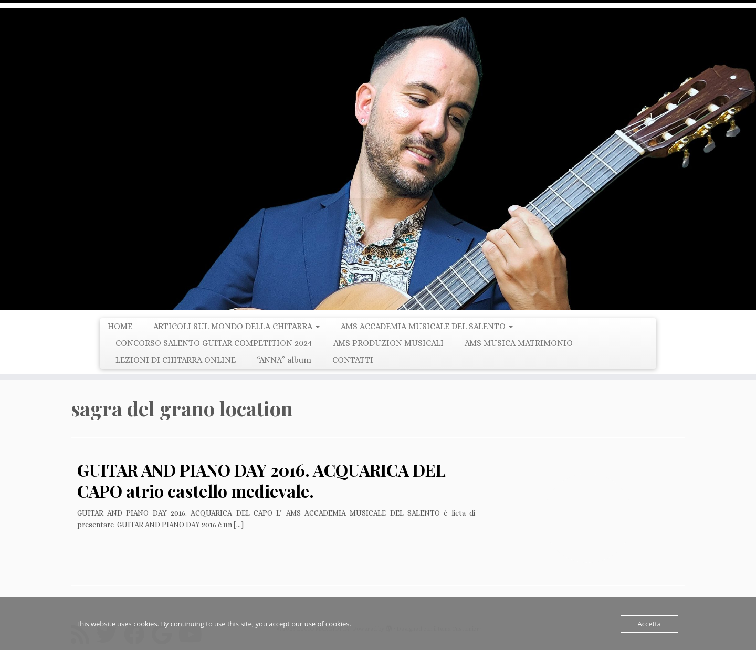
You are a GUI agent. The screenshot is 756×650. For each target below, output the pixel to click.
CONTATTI (352, 360)
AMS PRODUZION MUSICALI (388, 343)
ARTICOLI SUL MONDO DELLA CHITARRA (236, 326)
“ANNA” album (284, 360)
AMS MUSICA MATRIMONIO (519, 343)
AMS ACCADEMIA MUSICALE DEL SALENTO (427, 326)
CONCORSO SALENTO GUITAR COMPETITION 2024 (214, 343)
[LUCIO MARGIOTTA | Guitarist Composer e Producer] (378, 159)
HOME (120, 326)
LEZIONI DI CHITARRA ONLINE (176, 360)
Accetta (649, 623)
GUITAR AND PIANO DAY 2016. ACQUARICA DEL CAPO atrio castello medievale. (261, 480)
